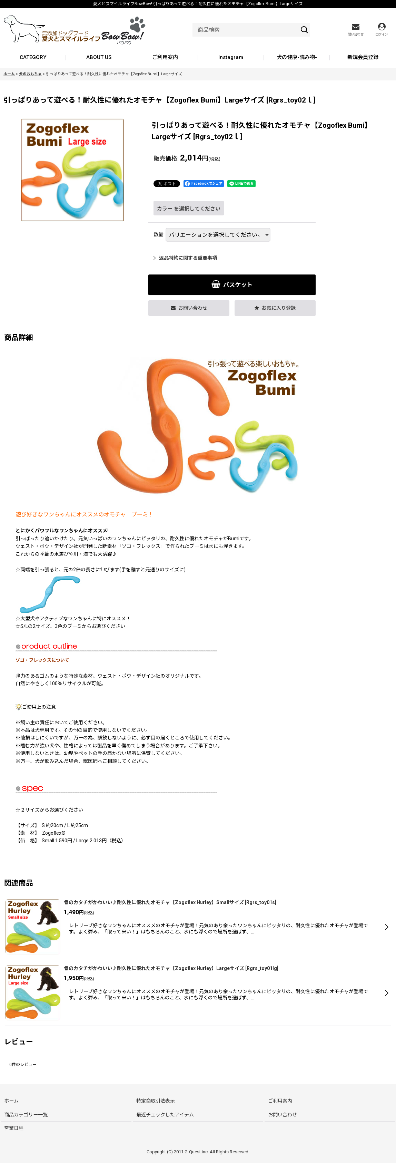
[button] (275, 308)
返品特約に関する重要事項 (185, 258)
